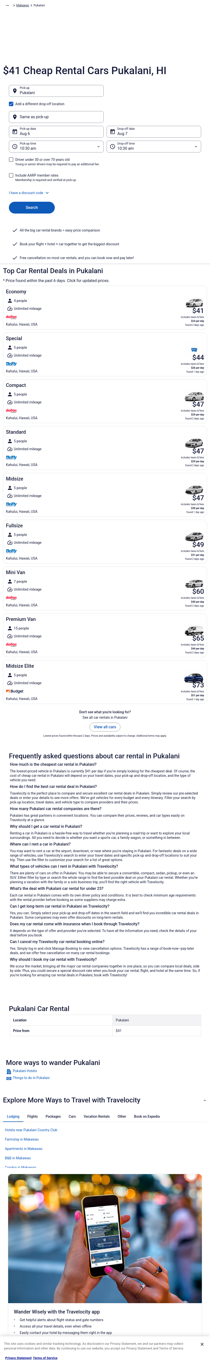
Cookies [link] (115, 1266)
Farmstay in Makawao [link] (22, 1116)
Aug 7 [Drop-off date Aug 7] (122, 110)
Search (32, 184)
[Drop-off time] (154, 123)
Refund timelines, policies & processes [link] (178, 1287)
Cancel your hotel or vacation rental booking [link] (179, 1268)
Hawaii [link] (111, 6)
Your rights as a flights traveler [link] (180, 1305)
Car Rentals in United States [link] (77, 1293)
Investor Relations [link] (20, 1297)
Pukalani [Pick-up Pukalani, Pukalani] (27, 95)
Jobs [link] (11, 1266)
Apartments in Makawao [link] (23, 1125)
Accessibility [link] (118, 1289)
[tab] (13, 1092)
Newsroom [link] (15, 1289)
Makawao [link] (126, 6)
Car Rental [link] (35, 6)
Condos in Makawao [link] (20, 1144)
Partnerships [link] (16, 1281)
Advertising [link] (15, 1313)
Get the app (96, 1207)
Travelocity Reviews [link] (72, 1301)
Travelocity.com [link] (13, 6)
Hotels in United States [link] (74, 1258)
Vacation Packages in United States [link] (77, 1276)
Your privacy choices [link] (123, 1297)
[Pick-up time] (56, 123)
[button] (105, 169)
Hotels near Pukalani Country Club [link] (31, 1106)
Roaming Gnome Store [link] (23, 1305)
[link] (105, 1048)
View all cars (105, 703)
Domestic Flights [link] (70, 1285)
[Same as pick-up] (154, 93)
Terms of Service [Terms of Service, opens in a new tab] (45, 1358)
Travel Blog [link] (66, 1325)
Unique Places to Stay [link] (73, 1317)
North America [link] (55, 6)
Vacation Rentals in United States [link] (80, 1266)
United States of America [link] (86, 6)
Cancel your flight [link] (171, 1278)
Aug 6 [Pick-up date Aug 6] (25, 110)
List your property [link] (19, 1274)
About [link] (12, 1258)
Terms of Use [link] (118, 1274)
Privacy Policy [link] (119, 1258)
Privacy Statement (18, 1358)
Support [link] (165, 1258)
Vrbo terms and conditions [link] (127, 1281)
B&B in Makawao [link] (18, 1134)
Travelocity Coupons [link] (72, 1309)
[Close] (202, 1344)
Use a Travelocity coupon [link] (176, 1297)
